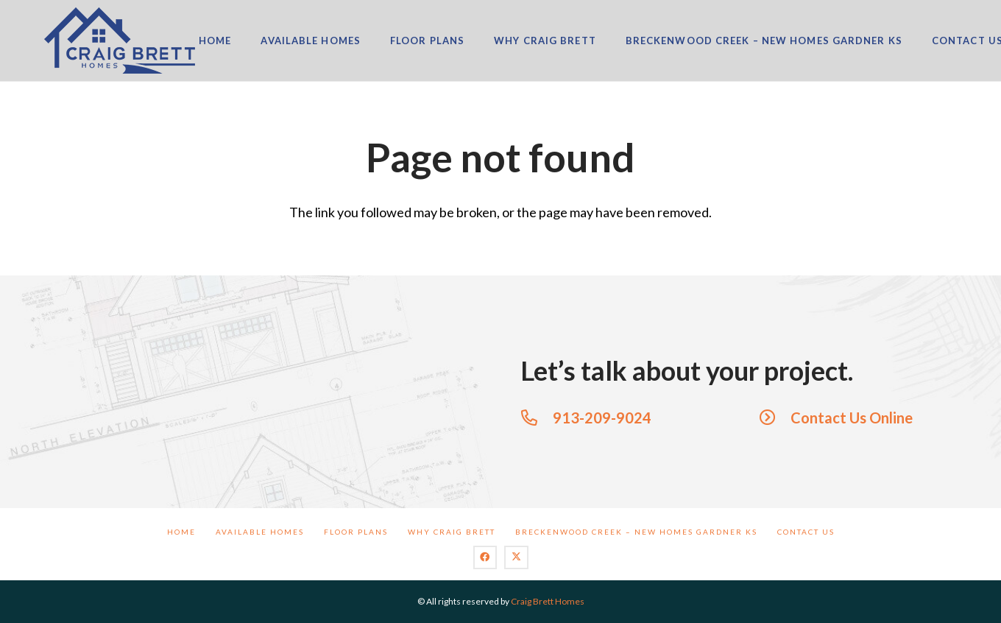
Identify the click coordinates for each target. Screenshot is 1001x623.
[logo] (119, 40)
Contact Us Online (851, 417)
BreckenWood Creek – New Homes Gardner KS (636, 531)
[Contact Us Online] (775, 417)
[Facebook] (485, 558)
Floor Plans (356, 531)
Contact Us (806, 531)
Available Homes (260, 531)
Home (181, 531)
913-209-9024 (602, 417)
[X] (516, 558)
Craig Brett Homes (547, 601)
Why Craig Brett (451, 531)
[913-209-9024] (536, 417)
